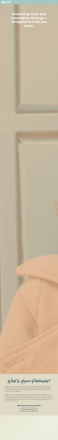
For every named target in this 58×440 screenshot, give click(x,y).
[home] (6, 2)
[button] (55, 2)
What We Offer (29, 409)
